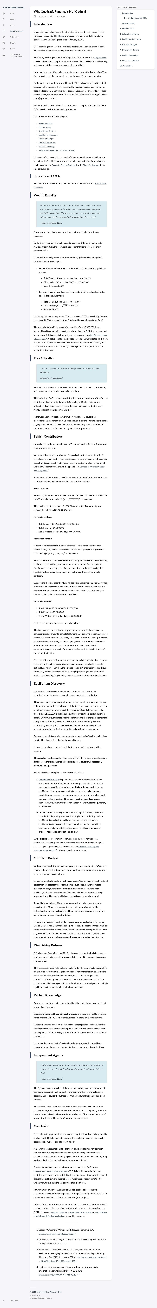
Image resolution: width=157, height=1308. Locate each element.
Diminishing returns (48, 142)
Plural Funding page (93, 165)
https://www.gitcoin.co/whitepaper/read (57, 1233)
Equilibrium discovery (48, 135)
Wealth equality (46, 123)
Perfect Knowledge (130, 55)
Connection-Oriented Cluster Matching (52, 1171)
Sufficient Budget (129, 44)
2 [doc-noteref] (103, 46)
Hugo (38, 1299)
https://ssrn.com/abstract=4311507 (55, 1261)
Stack (37, 1302)
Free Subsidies (128, 28)
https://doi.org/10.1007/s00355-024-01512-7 (60, 1278)
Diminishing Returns (130, 50)
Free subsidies (45, 127)
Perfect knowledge (47, 146)
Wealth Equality (129, 23)
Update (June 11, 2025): (138, 18)
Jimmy (49, 1302)
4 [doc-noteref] (56, 850)
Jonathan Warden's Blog (13, 7)
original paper (100, 57)
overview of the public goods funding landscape (72, 1212)
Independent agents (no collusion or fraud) (58, 150)
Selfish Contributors (130, 34)
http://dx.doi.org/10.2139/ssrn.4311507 (57, 1265)
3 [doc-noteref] (48, 470)
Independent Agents (130, 60)
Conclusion (128, 66)
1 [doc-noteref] (82, 39)
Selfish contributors (48, 131)
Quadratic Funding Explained (65, 165)
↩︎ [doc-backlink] (77, 1233)
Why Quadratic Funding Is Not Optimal (60, 11)
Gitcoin (61, 36)
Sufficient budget (47, 138)
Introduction (127, 13)
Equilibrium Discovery (131, 39)
